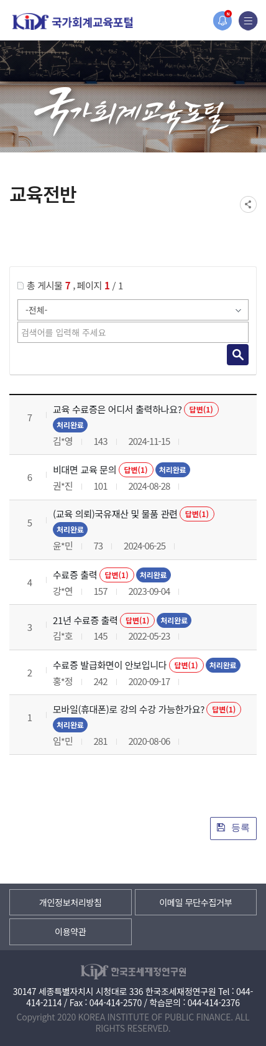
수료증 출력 (75, 574)
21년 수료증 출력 (85, 620)
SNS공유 (248, 204)
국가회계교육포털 (72, 21)
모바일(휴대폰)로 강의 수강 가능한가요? (128, 709)
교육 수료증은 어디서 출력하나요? (117, 409)
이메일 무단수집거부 (195, 902)
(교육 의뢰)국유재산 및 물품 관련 (115, 513)
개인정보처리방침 (70, 902)
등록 (233, 827)
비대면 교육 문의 (84, 469)
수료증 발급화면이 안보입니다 (110, 664)
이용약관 (70, 931)
